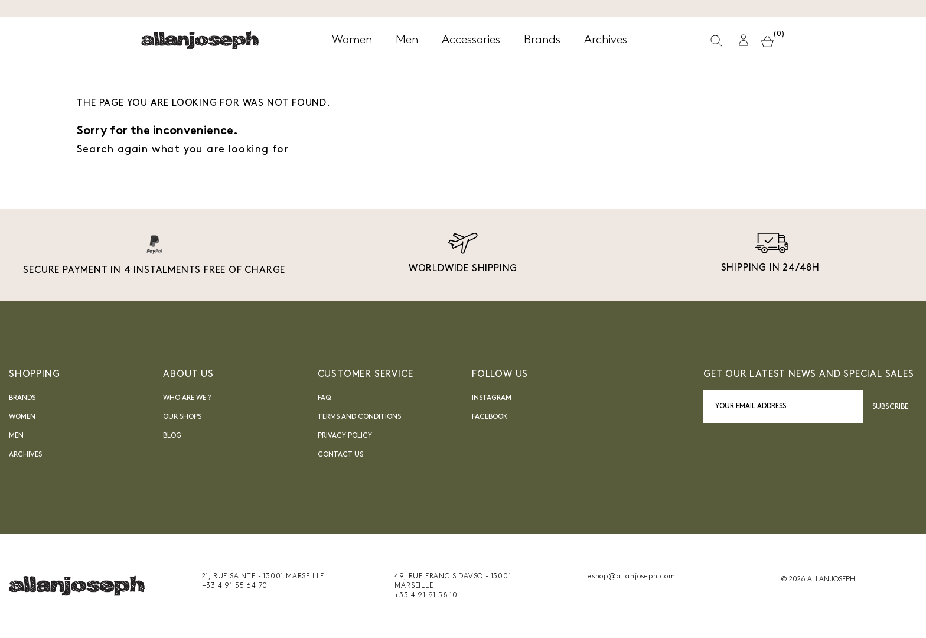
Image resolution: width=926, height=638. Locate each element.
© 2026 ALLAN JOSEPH (818, 579)
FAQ (324, 398)
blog (172, 436)
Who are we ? (187, 398)
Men (16, 436)
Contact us (340, 454)
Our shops (182, 417)
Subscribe (890, 407)
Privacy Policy (345, 436)
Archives (25, 454)
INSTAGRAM (491, 398)
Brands (22, 398)
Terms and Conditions (359, 417)
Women (22, 417)
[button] (743, 40)
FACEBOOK (490, 417)
